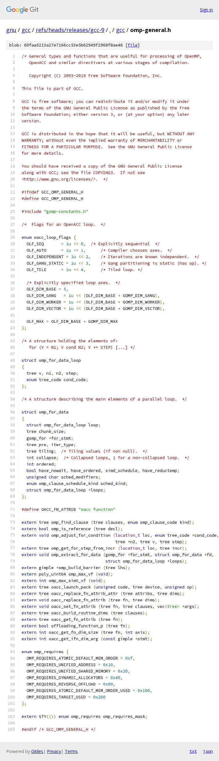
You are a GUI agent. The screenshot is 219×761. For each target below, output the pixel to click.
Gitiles (37, 751)
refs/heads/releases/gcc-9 (70, 30)
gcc (26, 30)
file (133, 45)
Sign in (206, 10)
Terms (71, 751)
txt (193, 751)
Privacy (54, 751)
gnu (11, 30)
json (208, 751)
